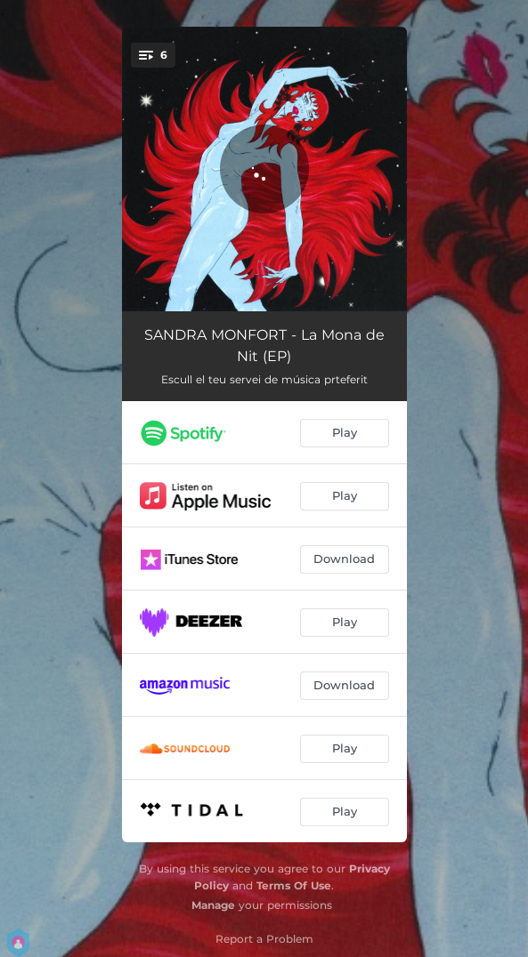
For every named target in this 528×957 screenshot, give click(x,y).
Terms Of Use (293, 885)
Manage (213, 905)
